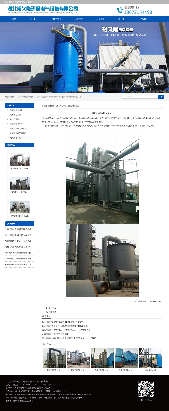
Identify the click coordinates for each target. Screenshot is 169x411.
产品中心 (33, 19)
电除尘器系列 (15, 115)
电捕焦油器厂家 (11, 97)
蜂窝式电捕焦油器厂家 (28, 97)
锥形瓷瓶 (52, 312)
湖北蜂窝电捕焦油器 (59, 97)
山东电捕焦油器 (49, 118)
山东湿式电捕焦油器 (64, 118)
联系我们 (144, 19)
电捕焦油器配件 (16, 124)
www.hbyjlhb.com (150, 301)
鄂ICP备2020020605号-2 (23, 401)
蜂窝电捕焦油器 (44, 97)
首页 (14, 19)
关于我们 (122, 19)
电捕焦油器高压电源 (18, 128)
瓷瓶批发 (52, 308)
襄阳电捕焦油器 (74, 97)
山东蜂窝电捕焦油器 (81, 118)
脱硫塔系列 (14, 119)
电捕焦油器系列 (16, 110)
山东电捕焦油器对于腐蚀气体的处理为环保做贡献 (62, 322)
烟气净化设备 (15, 138)
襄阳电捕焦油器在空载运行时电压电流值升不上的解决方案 (66, 330)
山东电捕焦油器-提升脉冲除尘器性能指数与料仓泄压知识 (65, 326)
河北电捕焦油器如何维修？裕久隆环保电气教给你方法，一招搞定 (69, 338)
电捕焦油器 (56, 19)
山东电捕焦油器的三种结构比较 (55, 334)
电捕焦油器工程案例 (18, 133)
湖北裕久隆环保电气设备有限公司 (29, 391)
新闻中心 (100, 19)
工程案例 (79, 19)
